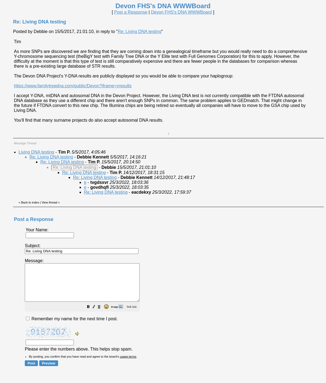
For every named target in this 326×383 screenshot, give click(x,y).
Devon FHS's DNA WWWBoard (181, 12)
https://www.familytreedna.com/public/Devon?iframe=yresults (73, 85)
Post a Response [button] (130, 12)
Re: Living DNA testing (139, 31)
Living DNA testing (36, 152)
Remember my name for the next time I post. (72, 326)
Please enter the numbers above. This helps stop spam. (172, 308)
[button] (102, 314)
